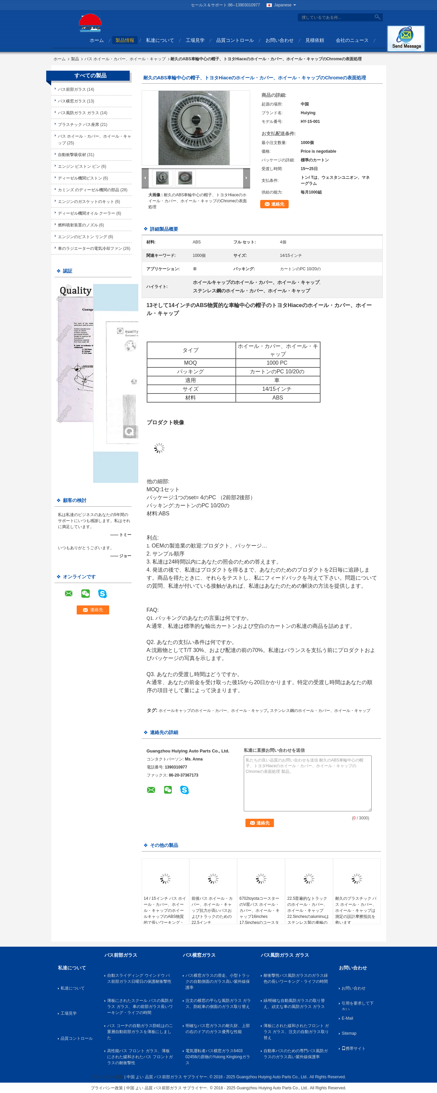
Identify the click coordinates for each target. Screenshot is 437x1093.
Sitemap (349, 1033)
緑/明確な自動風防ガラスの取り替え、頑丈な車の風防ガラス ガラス (294, 1003)
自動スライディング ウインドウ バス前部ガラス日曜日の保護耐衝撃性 (139, 978)
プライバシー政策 (107, 1077)
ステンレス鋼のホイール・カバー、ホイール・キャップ (320, 710)
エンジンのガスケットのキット (86, 201)
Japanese (285, 5)
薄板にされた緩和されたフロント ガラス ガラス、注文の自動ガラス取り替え (296, 1031)
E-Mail (347, 1018)
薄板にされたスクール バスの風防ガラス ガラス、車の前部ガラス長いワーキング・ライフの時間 (139, 1006)
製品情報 (125, 40)
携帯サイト (354, 1048)
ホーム (97, 40)
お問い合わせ (280, 40)
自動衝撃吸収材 (72, 154)
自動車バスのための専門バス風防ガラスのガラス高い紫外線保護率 (296, 1053)
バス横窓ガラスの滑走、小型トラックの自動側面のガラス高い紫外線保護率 (218, 981)
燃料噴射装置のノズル (78, 225)
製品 (75, 59)
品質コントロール (235, 40)
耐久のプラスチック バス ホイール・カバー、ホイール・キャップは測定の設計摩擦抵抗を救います (355, 910)
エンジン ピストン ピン (79, 166)
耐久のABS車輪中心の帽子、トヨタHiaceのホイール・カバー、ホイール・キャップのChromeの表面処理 (197, 201)
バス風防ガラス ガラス (78, 113)
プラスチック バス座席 (78, 124)
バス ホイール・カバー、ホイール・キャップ (125, 59)
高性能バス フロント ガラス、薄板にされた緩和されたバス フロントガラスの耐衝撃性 (139, 1056)
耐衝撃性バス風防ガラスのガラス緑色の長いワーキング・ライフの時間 (296, 978)
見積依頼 (314, 40)
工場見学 (195, 40)
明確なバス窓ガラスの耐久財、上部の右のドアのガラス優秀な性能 (218, 1028)
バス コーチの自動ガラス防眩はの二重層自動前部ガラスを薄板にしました (139, 1031)
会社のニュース (352, 40)
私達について (160, 40)
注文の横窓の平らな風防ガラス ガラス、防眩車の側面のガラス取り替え (218, 1003)
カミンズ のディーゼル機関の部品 (88, 190)
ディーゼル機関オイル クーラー (86, 213)
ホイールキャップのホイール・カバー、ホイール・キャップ (213, 710)
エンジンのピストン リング (82, 236)
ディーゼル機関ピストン (80, 178)
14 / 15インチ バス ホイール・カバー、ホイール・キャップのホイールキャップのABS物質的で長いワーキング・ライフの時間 (165, 913)
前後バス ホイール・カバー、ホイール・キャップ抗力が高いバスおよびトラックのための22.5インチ (212, 910)
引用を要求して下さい (358, 1005)
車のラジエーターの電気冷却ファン (90, 248)
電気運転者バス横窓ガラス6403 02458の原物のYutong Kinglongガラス (218, 1056)
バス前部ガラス (72, 89)
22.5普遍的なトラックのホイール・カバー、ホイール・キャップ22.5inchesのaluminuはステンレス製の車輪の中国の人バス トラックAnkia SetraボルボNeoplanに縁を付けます (309, 919)
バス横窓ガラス (72, 101)
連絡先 (277, 204)
